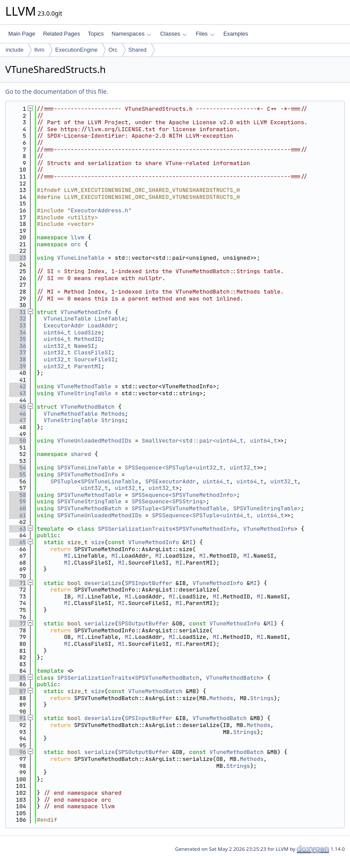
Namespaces (131, 33)
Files (205, 33)
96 (17, 752)
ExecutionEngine (76, 49)
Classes (173, 33)
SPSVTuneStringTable (89, 501)
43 (17, 393)
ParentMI (87, 366)
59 (17, 501)
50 (17, 440)
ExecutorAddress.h (99, 210)
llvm (39, 49)
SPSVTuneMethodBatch (89, 508)
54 (17, 467)
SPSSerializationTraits (135, 528)
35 (17, 339)
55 (17, 474)
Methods (113, 413)
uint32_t (57, 346)
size (98, 542)
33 (17, 325)
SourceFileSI (94, 359)
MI (189, 542)
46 (17, 413)
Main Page (21, 33)
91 (17, 718)
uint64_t (57, 332)
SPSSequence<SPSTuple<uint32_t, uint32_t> (192, 467)
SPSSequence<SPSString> (168, 501)
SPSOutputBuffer (143, 623)
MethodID (87, 339)
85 (17, 677)
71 (17, 583)
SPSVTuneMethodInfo (87, 474)
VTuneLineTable (81, 257)
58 (17, 495)
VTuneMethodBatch (88, 406)
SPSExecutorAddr (170, 481)
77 (17, 623)
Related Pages (61, 33)
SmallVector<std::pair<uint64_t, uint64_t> (211, 440)
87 (17, 691)
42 (17, 386)
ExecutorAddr (64, 325)
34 (17, 332)
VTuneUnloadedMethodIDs (94, 440)
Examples (235, 33)
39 (17, 366)
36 (17, 346)
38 (17, 359)
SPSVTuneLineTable (86, 467)
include (14, 49)
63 (17, 528)
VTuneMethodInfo (86, 312)
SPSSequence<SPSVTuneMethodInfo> (183, 495)
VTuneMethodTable (84, 386)
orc (76, 244)
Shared (137, 49)
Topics (96, 33)
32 (17, 318)
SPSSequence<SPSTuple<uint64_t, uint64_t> (219, 515)
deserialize (102, 583)
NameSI (84, 346)
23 (17, 257)
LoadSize (87, 332)
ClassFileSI (92, 352)
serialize (99, 623)
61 (17, 515)
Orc (113, 49)
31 (17, 312)
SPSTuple (63, 481)
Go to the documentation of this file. (56, 91)
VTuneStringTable (84, 393)
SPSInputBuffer (148, 583)
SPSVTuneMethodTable (89, 495)
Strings (113, 420)
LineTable (110, 318)
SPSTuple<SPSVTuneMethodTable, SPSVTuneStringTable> (216, 508)
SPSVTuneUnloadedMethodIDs (99, 515)
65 (17, 542)
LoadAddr (101, 325)
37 (17, 352)
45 (17, 406)
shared (81, 454)
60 (17, 508)
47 (17, 420)
